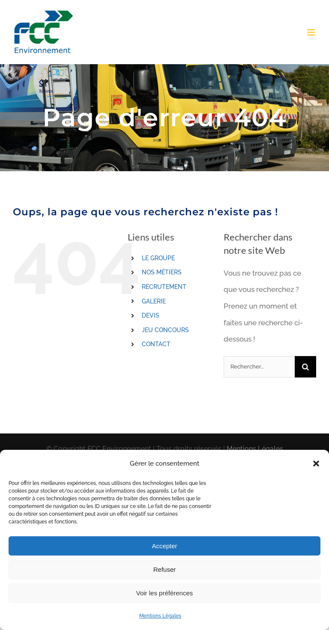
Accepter (164, 546)
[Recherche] (305, 366)
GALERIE (154, 301)
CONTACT (156, 344)
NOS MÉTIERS (162, 272)
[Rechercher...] (259, 366)
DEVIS (150, 315)
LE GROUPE (158, 258)
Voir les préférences (164, 593)
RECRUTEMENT (164, 286)
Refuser (164, 569)
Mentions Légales (160, 616)
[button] (316, 463)
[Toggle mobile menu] (311, 32)
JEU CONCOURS (165, 330)
